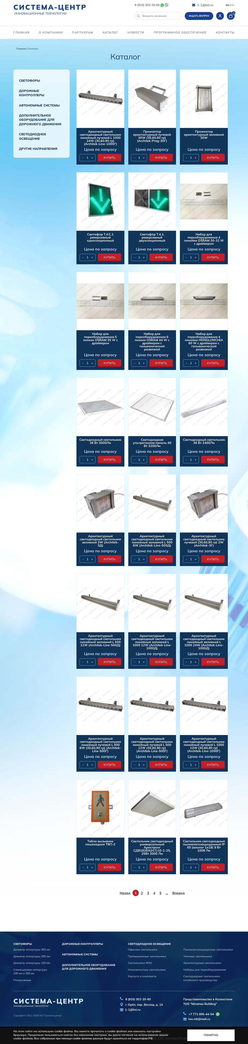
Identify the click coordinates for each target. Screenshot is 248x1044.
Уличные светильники (197, 956)
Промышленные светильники (147, 956)
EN (232, 5)
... (167, 893)
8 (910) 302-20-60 (147, 5)
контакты (225, 32)
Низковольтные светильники (147, 969)
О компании (51, 32)
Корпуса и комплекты (142, 976)
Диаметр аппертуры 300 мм (31, 949)
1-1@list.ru (205, 5)
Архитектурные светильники (202, 963)
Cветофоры (29, 80)
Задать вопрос (199, 15)
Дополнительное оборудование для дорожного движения (40, 119)
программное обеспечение (180, 32)
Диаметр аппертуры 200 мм (31, 956)
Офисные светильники (142, 949)
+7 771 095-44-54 (201, 1014)
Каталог (110, 32)
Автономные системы (39, 105)
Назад (125, 893)
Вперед (178, 893)
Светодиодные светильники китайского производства (201, 978)
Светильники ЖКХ (140, 963)
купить (109, 158)
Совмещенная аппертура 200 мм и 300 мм (30, 971)
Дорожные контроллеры (31, 93)
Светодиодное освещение (32, 136)
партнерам (82, 32)
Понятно (211, 1035)
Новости (135, 32)
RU (227, 5)
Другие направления (38, 149)
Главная (21, 32)
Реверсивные (22, 980)
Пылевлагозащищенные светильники (208, 949)
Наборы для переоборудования (204, 969)
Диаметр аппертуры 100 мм (31, 963)
